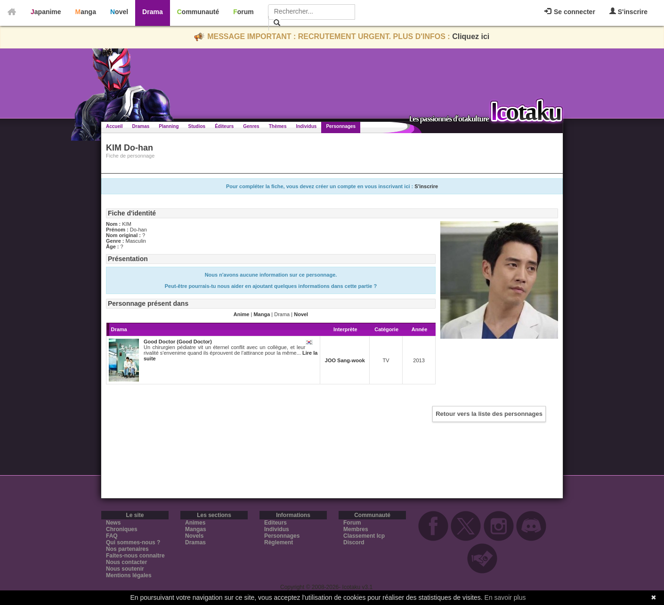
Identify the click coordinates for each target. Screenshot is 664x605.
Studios (197, 126)
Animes (195, 522)
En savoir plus (505, 597)
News (113, 522)
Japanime (46, 12)
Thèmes (278, 126)
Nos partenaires (127, 549)
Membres (355, 529)
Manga (85, 12)
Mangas (195, 529)
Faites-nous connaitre (135, 555)
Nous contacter (126, 562)
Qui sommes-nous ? (133, 542)
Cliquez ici (470, 36)
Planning (168, 126)
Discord (353, 542)
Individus (306, 126)
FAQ (112, 536)
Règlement (278, 542)
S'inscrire (628, 12)
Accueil (114, 126)
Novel (119, 12)
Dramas (141, 126)
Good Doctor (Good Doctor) (178, 341)
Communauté (198, 12)
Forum (243, 12)
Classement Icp (364, 536)
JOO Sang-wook (345, 360)
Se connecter (569, 12)
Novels (194, 536)
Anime (242, 314)
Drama (152, 12)
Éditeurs (224, 126)
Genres (251, 126)
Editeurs (275, 522)
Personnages (341, 126)
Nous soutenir (125, 568)
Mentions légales (129, 575)
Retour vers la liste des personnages (489, 413)
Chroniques (122, 529)
